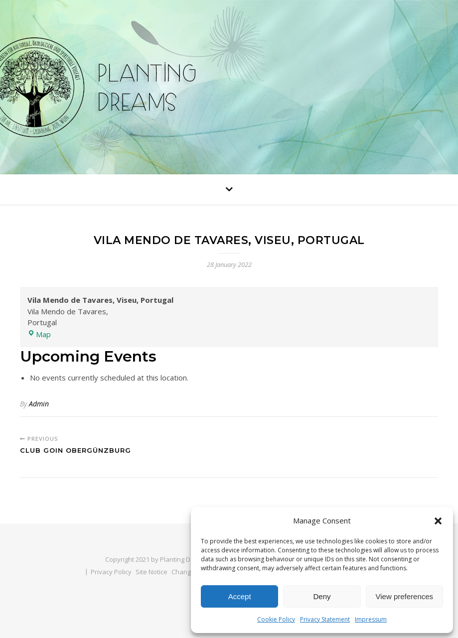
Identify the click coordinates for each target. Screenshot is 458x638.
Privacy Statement (325, 619)
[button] (438, 521)
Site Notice (151, 571)
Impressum (371, 619)
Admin (39, 403)
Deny (321, 596)
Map (39, 334)
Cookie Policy (276, 619)
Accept (239, 596)
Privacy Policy (111, 571)
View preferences (405, 596)
